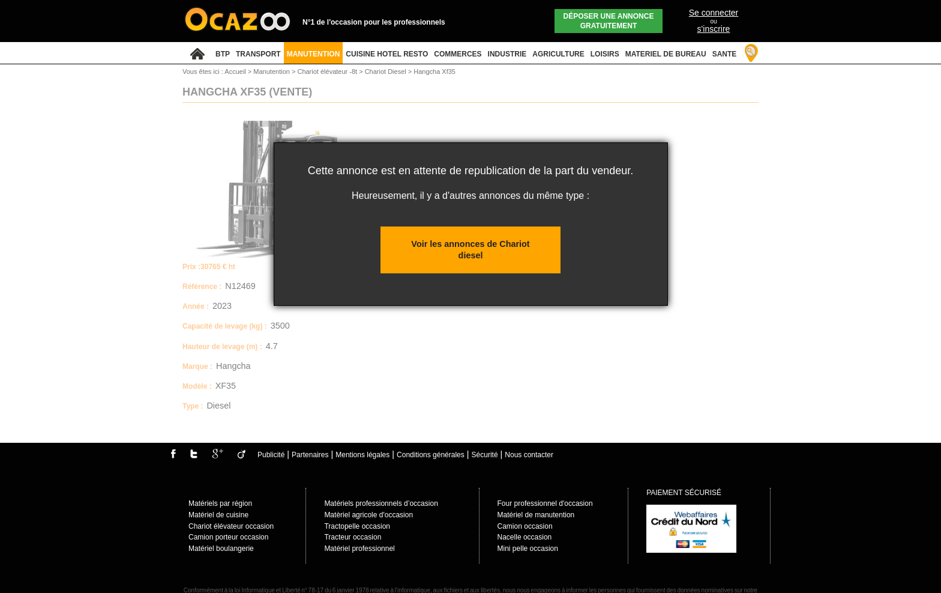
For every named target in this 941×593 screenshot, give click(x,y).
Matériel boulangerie (221, 548)
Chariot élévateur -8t (328, 71)
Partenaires (310, 455)
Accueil (234, 71)
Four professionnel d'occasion (545, 503)
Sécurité (485, 455)
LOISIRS (605, 54)
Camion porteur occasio (226, 537)
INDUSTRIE (507, 54)
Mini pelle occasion (528, 548)
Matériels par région (220, 503)
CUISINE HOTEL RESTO (387, 54)
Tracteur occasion (352, 537)
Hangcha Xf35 (434, 71)
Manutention (272, 71)
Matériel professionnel (359, 548)
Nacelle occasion (525, 537)
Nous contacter (529, 455)
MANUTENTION (313, 54)
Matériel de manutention (536, 515)
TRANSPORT (258, 54)
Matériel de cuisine (218, 515)
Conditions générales (430, 455)
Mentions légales (362, 455)
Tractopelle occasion (357, 526)
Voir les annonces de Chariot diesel (470, 249)
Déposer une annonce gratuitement (609, 21)
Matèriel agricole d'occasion (368, 515)
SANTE (724, 54)
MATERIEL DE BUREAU (665, 54)
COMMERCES (457, 54)
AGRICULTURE (558, 54)
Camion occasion (525, 526)
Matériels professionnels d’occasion (380, 503)
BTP (222, 54)
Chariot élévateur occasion (231, 526)
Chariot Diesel (386, 71)
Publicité (270, 455)
